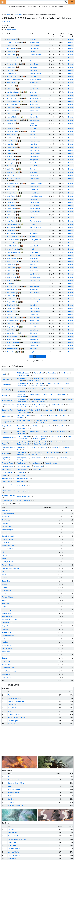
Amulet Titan (11, 45)
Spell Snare (5, 453)
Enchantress (6, 639)
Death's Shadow (7, 623)
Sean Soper (33, 236)
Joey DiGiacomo (35, 274)
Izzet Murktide (11, 138)
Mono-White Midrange (9, 671)
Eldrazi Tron (10, 175)
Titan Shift (5, 603)
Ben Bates (33, 135)
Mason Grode (34, 339)
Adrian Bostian (34, 246)
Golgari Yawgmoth (13, 249)
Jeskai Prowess (11, 258)
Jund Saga (5, 555)
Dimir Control (11, 39)
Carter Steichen (35, 153)
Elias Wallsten (34, 86)
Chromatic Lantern (8, 485)
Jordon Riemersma (36, 327)
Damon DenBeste (35, 79)
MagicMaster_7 (35, 280)
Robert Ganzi (34, 111)
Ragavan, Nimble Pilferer (16, 701)
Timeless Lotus (7, 478)
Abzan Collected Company (10, 568)
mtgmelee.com (11, 29)
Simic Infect (10, 166)
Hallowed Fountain (8, 405)
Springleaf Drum (7, 422)
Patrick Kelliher (35, 107)
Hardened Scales (12, 83)
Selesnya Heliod (12, 243)
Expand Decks (6, 21)
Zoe (31, 296)
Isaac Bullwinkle (35, 42)
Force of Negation (14, 849)
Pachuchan (33, 199)
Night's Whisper (7, 501)
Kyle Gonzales (34, 45)
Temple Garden (7, 400)
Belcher (9, 153)
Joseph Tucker (34, 175)
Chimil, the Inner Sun (8, 490)
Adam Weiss (34, 70)
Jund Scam (5, 642)
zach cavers (33, 349)
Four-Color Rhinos (13, 236)
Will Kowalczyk (34, 292)
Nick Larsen (33, 101)
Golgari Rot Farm (7, 426)
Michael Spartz (34, 193)
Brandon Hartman (35, 73)
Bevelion (32, 249)
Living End (10, 156)
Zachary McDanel (35, 240)
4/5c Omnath (6, 520)
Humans (4, 607)
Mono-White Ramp (13, 111)
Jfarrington (33, 169)
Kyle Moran (33, 333)
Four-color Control (13, 76)
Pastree (32, 283)
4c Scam (4, 584)
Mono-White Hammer (14, 79)
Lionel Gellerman (35, 277)
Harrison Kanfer (35, 320)
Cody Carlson (34, 314)
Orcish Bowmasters (14, 698)
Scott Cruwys (34, 233)
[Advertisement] (39, 740)
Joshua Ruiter (34, 330)
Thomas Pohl (34, 345)
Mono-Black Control (13, 61)
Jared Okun (33, 92)
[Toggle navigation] (72, 2)
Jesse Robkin (34, 95)
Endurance (5, 379)
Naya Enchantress (12, 349)
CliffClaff (33, 76)
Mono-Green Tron (12, 261)
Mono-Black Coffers (13, 58)
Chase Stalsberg (35, 299)
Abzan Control (35, 463)
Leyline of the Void (14, 852)
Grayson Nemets (35, 317)
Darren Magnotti (35, 255)
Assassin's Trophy (7, 463)
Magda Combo (6, 664)
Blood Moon (12, 858)
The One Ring (12, 724)
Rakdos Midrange (7, 597)
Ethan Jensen (34, 261)
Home (8, 14)
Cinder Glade (6, 482)
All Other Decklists (13, 42)
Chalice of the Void (14, 714)
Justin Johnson (34, 178)
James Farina (34, 271)
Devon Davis (34, 258)
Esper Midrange (7, 590)
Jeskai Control (11, 172)
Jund (3, 571)
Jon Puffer (33, 230)
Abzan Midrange (7, 616)
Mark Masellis (34, 190)
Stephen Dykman (35, 208)
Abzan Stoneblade (51, 463)
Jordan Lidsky (34, 64)
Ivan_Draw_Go (34, 89)
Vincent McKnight (35, 221)
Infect (4, 558)
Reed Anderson (34, 202)
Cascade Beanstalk (8, 536)
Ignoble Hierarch (7, 437)
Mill (3, 552)
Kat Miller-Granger (36, 183)
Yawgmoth (5, 533)
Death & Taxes (6, 613)
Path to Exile (6, 416)
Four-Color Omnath (13, 92)
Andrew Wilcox (34, 308)
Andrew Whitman (35, 227)
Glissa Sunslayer (7, 472)
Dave (31, 61)
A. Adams (32, 51)
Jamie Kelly (33, 163)
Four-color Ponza (22, 469)
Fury (3, 374)
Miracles (5, 629)
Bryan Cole (33, 144)
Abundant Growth (7, 466)
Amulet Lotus (6, 600)
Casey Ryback (34, 156)
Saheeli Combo (7, 632)
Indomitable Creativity (9, 619)
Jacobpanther (34, 159)
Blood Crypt (6, 390)
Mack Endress (34, 187)
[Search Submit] (66, 2)
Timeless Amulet (22, 478)
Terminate (5, 395)
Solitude (11, 802)
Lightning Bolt (12, 704)
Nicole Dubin (34, 104)
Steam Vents (6, 385)
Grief (10, 711)
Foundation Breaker (8, 447)
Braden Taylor (34, 252)
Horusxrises (34, 267)
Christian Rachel (35, 311)
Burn (8, 150)
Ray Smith (33, 39)
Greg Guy (33, 264)
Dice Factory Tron (8, 668)
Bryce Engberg (34, 150)
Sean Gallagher (34, 286)
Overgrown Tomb (7, 410)
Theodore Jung (34, 48)
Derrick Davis (34, 83)
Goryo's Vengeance (8, 635)
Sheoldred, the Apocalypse (16, 805)
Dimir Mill (10, 199)
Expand (70, 39)
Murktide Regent (7, 529)
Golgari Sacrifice (7, 626)
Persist (4, 475)
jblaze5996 (33, 166)
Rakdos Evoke (11, 107)
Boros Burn (10, 70)
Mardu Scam (6, 651)
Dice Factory (6, 587)
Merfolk (9, 283)
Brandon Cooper (35, 141)
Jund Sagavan (11, 163)
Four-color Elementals (14, 178)
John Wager (33, 172)
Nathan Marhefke (35, 98)
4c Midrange (6, 674)
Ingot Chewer (6, 469)
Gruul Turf (5, 432)
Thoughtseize (12, 708)
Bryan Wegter (34, 147)
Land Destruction (7, 594)
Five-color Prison (12, 64)
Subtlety (11, 799)
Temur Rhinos (11, 48)
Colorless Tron (11, 73)
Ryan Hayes (33, 67)
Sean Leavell (34, 302)
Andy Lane (33, 131)
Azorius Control (12, 333)
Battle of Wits (38, 466)
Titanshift (20, 482)
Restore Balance (7, 565)
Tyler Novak (34, 218)
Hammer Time (6, 526)
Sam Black (33, 128)
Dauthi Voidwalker (14, 789)
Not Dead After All (14, 855)
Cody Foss (33, 352)
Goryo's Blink (11, 302)
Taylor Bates (34, 114)
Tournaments (18, 14)
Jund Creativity (22, 475)
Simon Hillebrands (35, 342)
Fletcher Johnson (35, 55)
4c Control (5, 574)
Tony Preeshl (34, 215)
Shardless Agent (13, 792)
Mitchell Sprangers (36, 196)
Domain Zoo (11, 352)
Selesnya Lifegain (7, 561)
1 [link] (34, 356)
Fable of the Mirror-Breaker (17, 717)
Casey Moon (34, 58)
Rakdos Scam (11, 51)
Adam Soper (33, 243)
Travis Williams (35, 117)
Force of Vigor (13, 721)
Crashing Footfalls (8, 513)
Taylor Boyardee (35, 212)
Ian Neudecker (34, 324)
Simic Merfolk (11, 305)
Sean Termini (34, 289)
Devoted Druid (11, 193)
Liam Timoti (33, 336)
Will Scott (33, 224)
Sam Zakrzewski (35, 205)
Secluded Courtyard (8, 495)
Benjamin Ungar (35, 138)
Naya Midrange (7, 610)
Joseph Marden (34, 120)
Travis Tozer (34, 305)
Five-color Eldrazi (12, 131)
